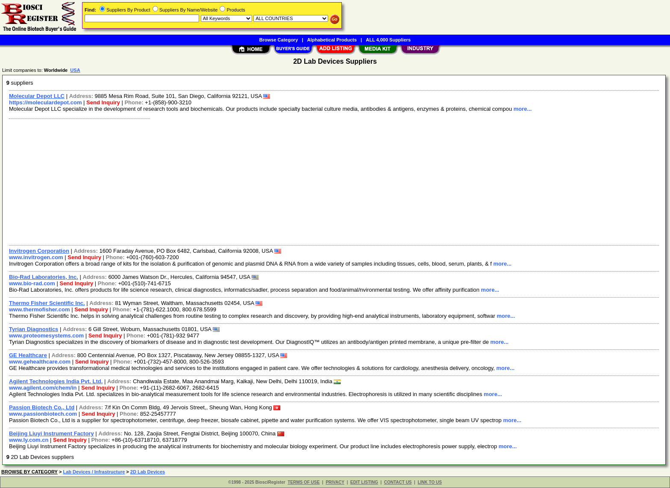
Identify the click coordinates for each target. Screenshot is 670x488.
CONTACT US (398, 482)
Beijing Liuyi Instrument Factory (51, 433)
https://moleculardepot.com (45, 102)
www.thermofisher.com (39, 309)
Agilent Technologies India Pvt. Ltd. (56, 381)
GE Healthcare (28, 355)
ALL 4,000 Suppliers (388, 39)
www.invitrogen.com (36, 257)
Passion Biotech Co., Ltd (41, 407)
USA (75, 70)
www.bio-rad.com (32, 283)
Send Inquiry (103, 102)
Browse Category (278, 39)
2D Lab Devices (147, 471)
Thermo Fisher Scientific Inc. (47, 303)
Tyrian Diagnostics (33, 329)
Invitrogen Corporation (39, 251)
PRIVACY (335, 482)
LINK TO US (429, 482)
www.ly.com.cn (28, 440)
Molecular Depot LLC (37, 96)
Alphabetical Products (332, 39)
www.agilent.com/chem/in (42, 387)
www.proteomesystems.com (46, 335)
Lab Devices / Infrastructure (94, 471)
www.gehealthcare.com (40, 361)
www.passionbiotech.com (43, 414)
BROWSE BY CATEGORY (29, 471)
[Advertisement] (262, 181)
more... (523, 109)
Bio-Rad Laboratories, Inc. (43, 277)
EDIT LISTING (364, 482)
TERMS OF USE (304, 482)
